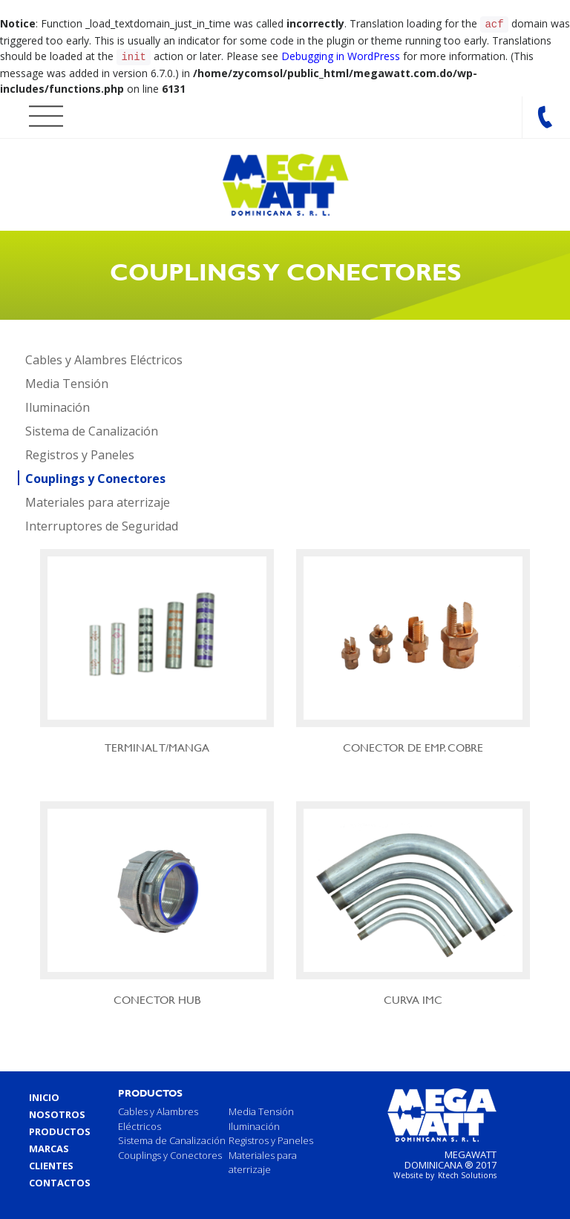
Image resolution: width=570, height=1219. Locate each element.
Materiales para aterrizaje (97, 499)
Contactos (60, 1179)
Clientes (51, 1162)
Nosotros (57, 1111)
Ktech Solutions (467, 1172)
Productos (60, 1128)
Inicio (44, 1094)
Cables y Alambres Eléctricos (104, 357)
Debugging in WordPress (340, 54)
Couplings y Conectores (95, 475)
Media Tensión (66, 380)
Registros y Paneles (79, 452)
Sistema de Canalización (91, 428)
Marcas (49, 1145)
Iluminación (57, 404)
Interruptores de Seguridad (101, 523)
